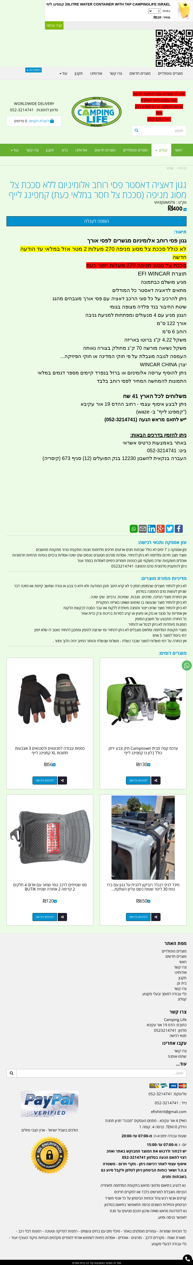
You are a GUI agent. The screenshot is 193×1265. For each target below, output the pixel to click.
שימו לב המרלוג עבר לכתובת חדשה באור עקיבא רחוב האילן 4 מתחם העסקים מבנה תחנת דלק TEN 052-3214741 (159, 106)
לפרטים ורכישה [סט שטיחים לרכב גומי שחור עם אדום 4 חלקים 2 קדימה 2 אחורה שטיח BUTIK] (45, 916)
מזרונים (136, 1236)
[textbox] (143, 1156)
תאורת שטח (177, 1236)
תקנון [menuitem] (50, 150)
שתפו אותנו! (177, 1055)
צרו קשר (180, 1049)
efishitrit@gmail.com (168, 1110)
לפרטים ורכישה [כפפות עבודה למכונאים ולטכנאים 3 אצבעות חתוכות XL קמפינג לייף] (45, 780)
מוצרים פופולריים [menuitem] (135, 150)
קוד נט (89, 1262)
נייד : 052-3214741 (170, 1101)
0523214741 (165, 1029)
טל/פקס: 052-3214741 (167, 1092)
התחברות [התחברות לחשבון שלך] (33, 70)
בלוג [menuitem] (65, 150)
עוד (14, 150)
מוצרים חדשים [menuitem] (105, 150)
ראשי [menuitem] (178, 150)
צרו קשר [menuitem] (32, 150)
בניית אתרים (78, 1262)
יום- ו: (143, 1159)
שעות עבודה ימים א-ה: (154, 1134)
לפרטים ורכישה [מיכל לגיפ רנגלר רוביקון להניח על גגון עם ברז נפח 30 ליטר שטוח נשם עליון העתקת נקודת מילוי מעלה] (139, 916)
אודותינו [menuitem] (81, 150)
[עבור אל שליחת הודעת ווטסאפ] (187, 665)
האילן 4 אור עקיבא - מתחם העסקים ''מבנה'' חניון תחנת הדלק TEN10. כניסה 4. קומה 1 (145, 1122)
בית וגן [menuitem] (181, 982)
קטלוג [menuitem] (161, 150)
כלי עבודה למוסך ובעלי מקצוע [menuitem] (164, 992)
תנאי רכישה (178, 1034)
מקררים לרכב (154, 1236)
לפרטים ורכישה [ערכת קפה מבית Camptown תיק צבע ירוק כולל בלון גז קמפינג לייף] (139, 780)
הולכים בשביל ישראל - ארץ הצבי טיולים (50, 1129)
